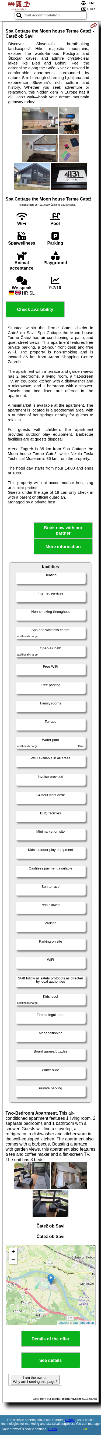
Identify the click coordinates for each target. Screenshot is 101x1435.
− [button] (13, 1260)
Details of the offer (50, 1339)
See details (50, 1360)
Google (70, 1420)
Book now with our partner (63, 530)
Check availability (35, 309)
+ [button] (13, 1252)
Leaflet (63, 1322)
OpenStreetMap (83, 1322)
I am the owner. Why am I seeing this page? (35, 1380)
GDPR (52, 1429)
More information (63, 546)
